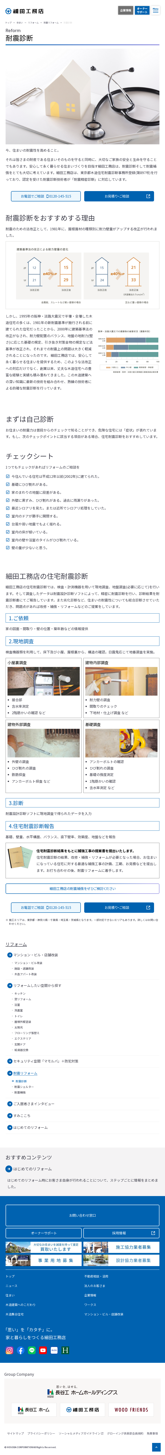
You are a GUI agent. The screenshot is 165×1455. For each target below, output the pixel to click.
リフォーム (16, 944)
